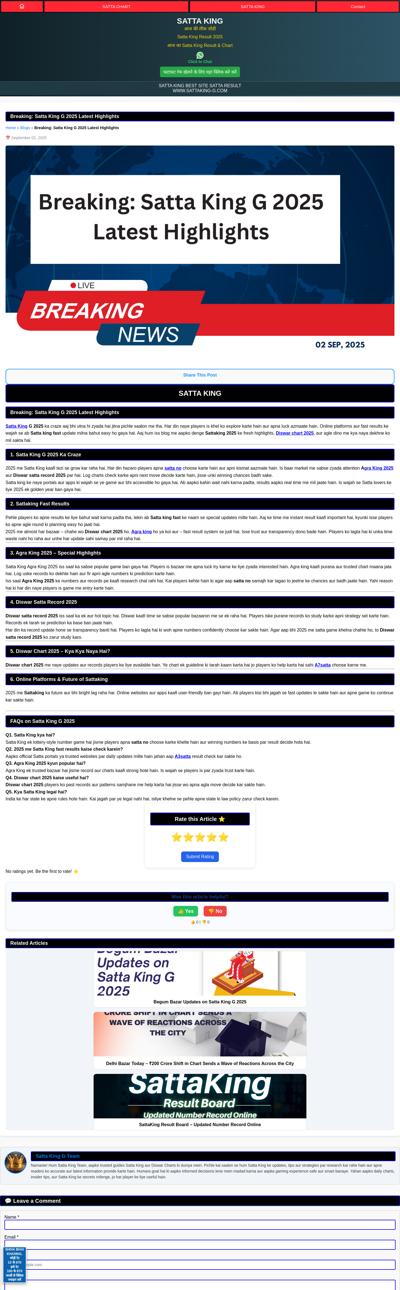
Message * (15, 1160)
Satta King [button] (200, 1258)
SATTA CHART (116, 6)
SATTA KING (253, 6)
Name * (11, 1100)
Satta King (17, 426)
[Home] (22, 6)
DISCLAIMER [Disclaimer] (228, 1241)
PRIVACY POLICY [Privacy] (146, 1241)
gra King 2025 (378, 468)
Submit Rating (200, 856)
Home (11, 128)
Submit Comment (25, 1196)
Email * (11, 1120)
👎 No (215, 911)
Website (12, 1140)
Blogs (25, 128)
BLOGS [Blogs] (264, 1241)
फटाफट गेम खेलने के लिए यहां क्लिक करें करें (200, 72)
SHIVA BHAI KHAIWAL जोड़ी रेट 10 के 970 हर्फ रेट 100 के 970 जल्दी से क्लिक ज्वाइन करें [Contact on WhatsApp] (14, 1265)
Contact (358, 6)
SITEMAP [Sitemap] (189, 1241)
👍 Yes (186, 911)
